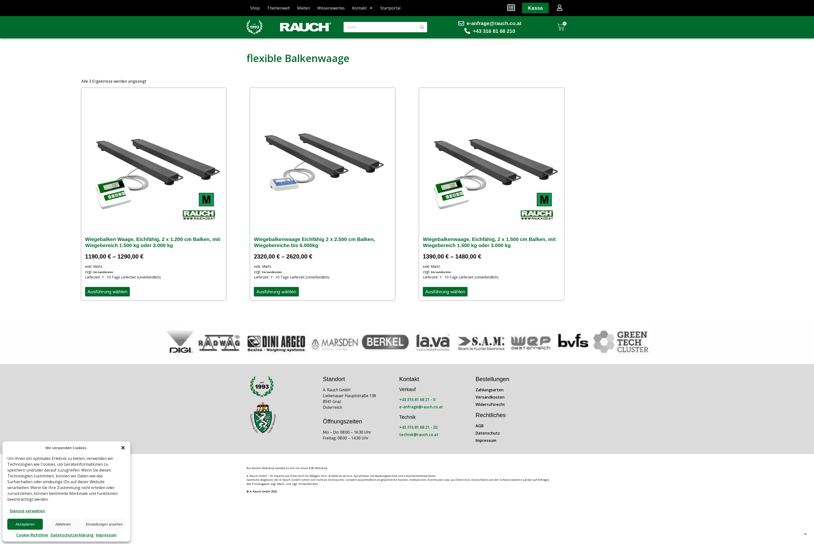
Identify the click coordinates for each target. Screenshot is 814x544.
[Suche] (422, 27)
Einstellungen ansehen (104, 524)
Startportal (390, 8)
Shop (255, 8)
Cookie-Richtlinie (32, 535)
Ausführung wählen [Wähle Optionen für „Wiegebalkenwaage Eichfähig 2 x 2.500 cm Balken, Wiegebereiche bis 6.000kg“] (276, 291)
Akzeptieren (25, 524)
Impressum (106, 535)
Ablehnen (63, 524)
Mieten (303, 8)
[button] (123, 447)
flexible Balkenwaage (298, 58)
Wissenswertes (331, 8)
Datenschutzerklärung (72, 535)
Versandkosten (103, 272)
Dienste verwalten (27, 511)
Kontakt (362, 8)
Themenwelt (278, 8)
